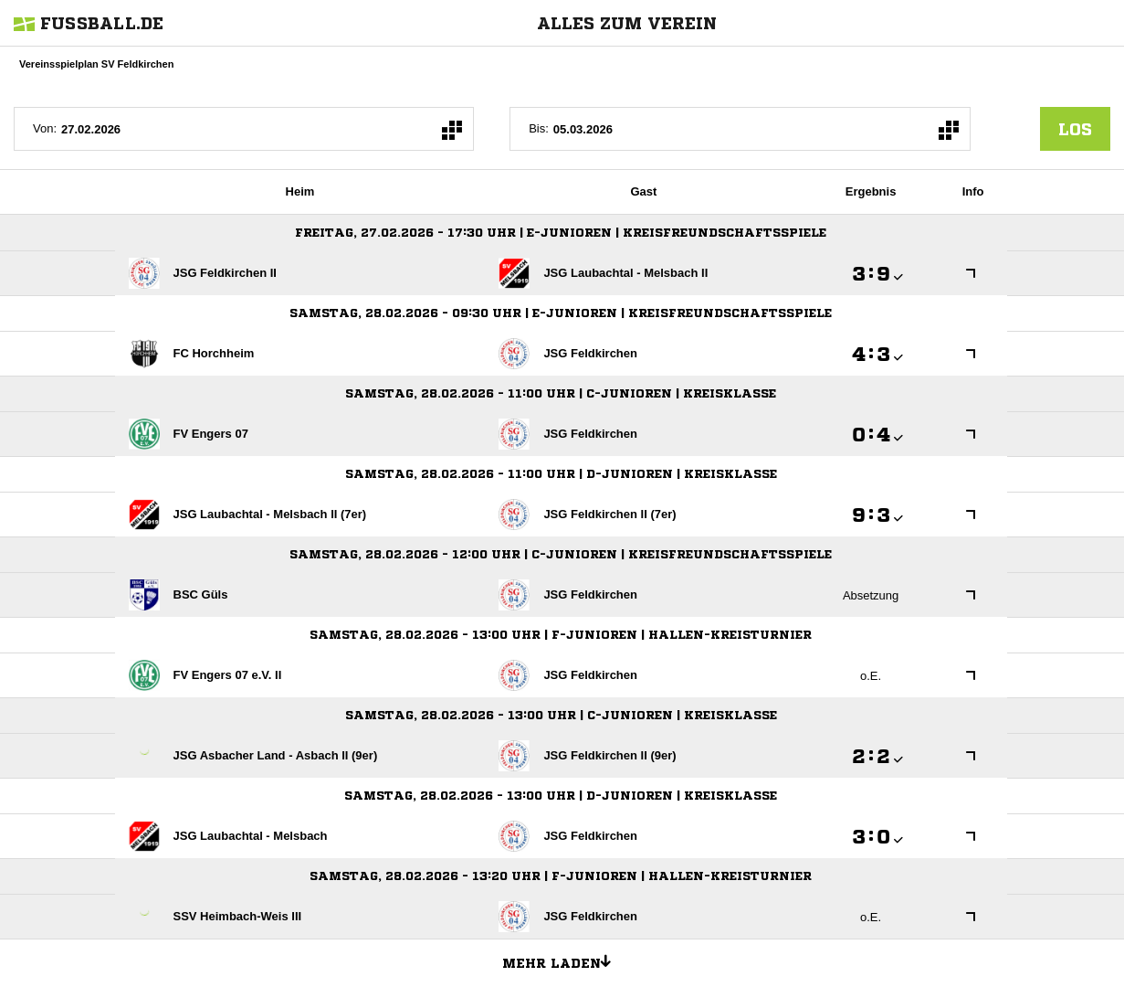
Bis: (539, 128)
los (1075, 129)
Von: (45, 128)
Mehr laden (563, 960)
